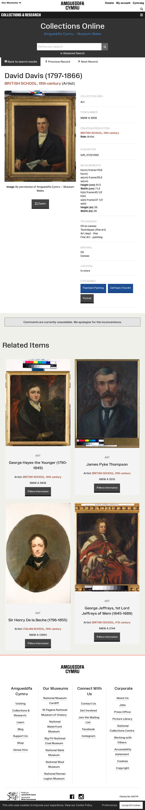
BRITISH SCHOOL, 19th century (33, 83)
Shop (20, 743)
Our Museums (11, 2)
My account (123, 2)
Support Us (20, 736)
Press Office (122, 712)
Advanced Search (72, 53)
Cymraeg (138, 2)
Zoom (40, 203)
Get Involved (88, 710)
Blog (20, 729)
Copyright (122, 768)
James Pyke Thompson (107, 464)
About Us (122, 698)
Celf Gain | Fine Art (120, 287)
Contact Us (88, 703)
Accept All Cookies (131, 805)
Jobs (122, 705)
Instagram (88, 736)
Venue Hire (20, 749)
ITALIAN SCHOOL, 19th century (42, 628)
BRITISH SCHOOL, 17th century (111, 622)
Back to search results (21, 61)
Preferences (109, 805)
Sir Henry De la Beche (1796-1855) (37, 620)
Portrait (87, 298)
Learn (20, 722)
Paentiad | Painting (93, 287)
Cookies (122, 761)
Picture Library (122, 718)
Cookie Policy (84, 805)
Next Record (88, 61)
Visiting (20, 703)
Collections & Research (21, 14)
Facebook (88, 729)
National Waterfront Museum (54, 726)
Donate (109, 2)
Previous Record (57, 61)
